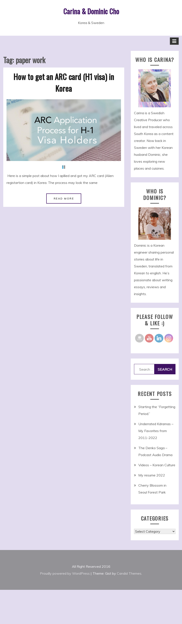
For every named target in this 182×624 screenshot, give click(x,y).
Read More (64, 198)
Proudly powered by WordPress (65, 573)
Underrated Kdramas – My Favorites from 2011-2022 (155, 431)
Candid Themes (129, 573)
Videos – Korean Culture (156, 465)
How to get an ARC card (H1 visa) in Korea (63, 82)
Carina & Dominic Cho (91, 11)
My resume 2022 (151, 475)
